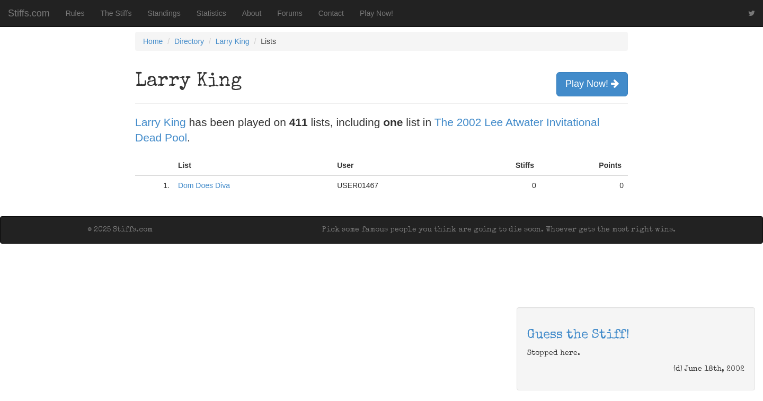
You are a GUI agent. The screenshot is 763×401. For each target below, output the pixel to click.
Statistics (211, 13)
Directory (189, 41)
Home (153, 41)
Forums (289, 13)
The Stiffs (116, 13)
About (252, 13)
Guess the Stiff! (578, 335)
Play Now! (376, 13)
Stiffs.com (29, 13)
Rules (75, 13)
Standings (163, 13)
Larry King (233, 41)
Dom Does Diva (204, 185)
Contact (331, 13)
